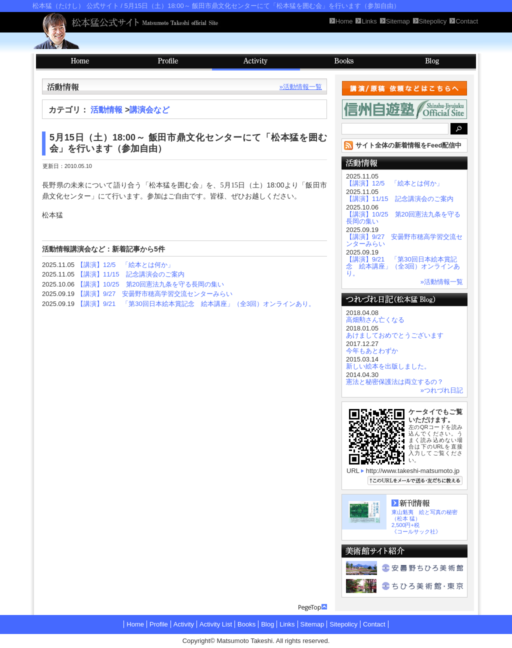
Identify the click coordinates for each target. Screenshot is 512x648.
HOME (80, 62)
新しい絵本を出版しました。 (388, 366)
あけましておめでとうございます (395, 335)
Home (135, 624)
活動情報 (106, 110)
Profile (168, 62)
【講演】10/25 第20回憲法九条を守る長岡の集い (150, 284)
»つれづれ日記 (441, 390)
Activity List (216, 624)
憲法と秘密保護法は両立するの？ (395, 382)
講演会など (150, 110)
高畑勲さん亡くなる (375, 320)
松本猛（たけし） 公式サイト (75, 6)
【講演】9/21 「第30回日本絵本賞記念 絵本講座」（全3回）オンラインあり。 (196, 304)
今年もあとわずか (372, 350)
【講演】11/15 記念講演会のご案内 (130, 274)
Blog (432, 62)
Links (287, 624)
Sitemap (312, 624)
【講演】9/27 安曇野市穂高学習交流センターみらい (154, 294)
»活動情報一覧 (301, 86)
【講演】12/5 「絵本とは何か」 (125, 264)
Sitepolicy (344, 624)
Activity (256, 62)
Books (344, 62)
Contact (374, 624)
